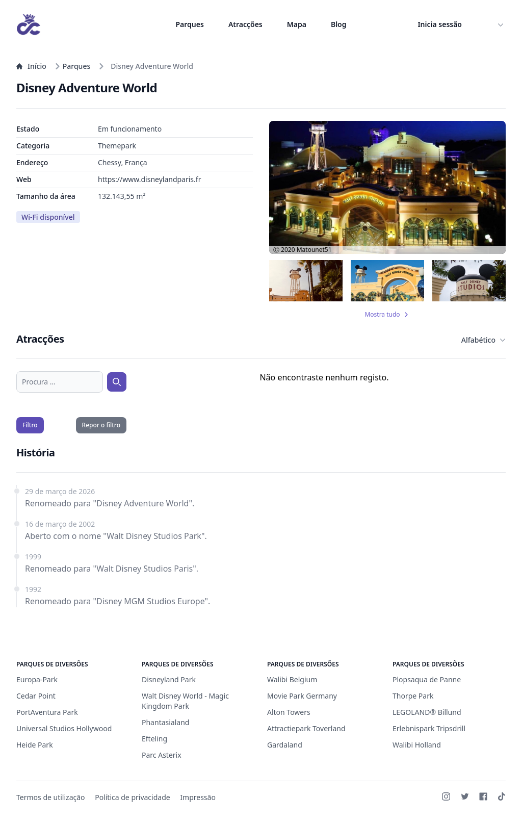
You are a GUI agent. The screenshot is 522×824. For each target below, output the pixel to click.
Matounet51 (314, 249)
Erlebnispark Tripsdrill (429, 728)
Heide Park (34, 745)
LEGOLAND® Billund (427, 712)
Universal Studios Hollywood (64, 728)
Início (31, 66)
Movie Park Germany (302, 696)
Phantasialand (165, 722)
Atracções (245, 24)
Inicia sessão (439, 24)
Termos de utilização (50, 797)
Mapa (296, 24)
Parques (190, 24)
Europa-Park (37, 679)
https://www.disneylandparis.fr (149, 179)
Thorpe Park (413, 696)
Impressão (198, 797)
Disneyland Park (169, 679)
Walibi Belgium (292, 679)
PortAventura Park (47, 712)
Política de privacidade (132, 797)
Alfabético (483, 340)
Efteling (154, 738)
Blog (339, 24)
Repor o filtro (101, 425)
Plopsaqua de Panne (427, 679)
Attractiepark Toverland (306, 728)
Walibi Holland (417, 745)
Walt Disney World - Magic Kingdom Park (185, 701)
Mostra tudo (387, 315)
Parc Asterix (161, 755)
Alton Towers (288, 712)
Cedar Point (36, 696)
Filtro (30, 425)
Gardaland (284, 745)
